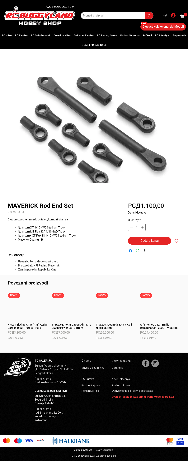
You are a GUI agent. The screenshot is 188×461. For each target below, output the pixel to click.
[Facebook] (145, 363)
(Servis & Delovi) (57, 390)
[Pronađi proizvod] (110, 15)
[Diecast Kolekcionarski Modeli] (163, 27)
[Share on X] (145, 250)
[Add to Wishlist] (176, 241)
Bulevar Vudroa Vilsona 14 (50, 365)
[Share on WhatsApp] (137, 250)
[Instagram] (155, 363)
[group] (94, 316)
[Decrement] (131, 227)
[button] (183, 15)
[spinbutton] (136, 227)
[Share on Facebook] (130, 250)
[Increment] (142, 227)
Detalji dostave (137, 212)
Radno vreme (43, 378)
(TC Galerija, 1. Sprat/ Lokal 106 (54, 369)
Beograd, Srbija (44, 373)
